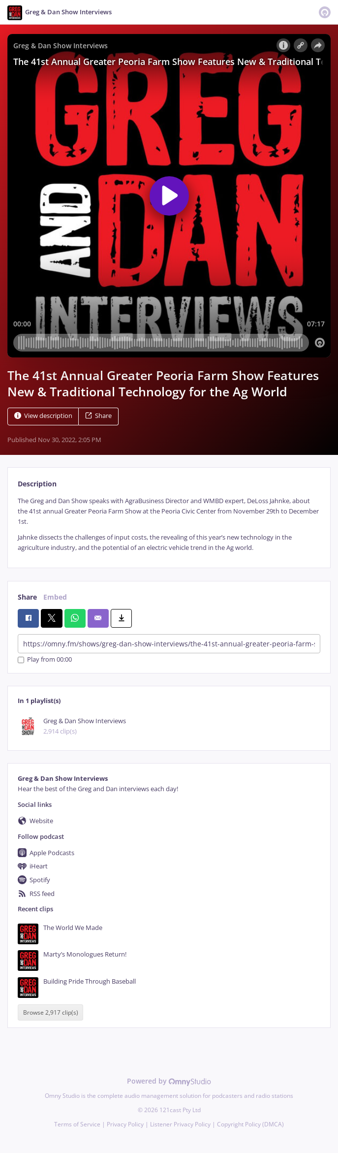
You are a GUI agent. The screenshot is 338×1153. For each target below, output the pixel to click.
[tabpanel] (169, 524)
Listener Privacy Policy (180, 1124)
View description (43, 416)
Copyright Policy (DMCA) (250, 1124)
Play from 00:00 (45, 660)
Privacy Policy (125, 1124)
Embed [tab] (55, 597)
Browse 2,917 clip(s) (50, 1012)
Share (98, 416)
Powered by (169, 1081)
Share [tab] (27, 597)
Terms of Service (77, 1124)
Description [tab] (37, 483)
